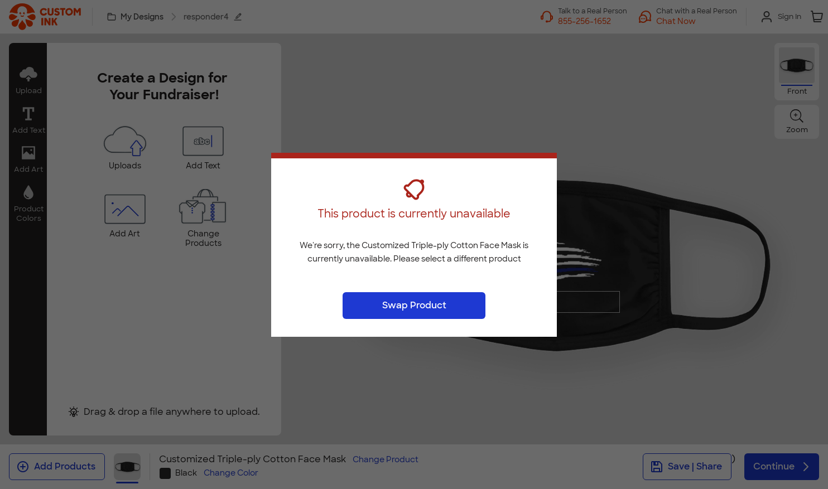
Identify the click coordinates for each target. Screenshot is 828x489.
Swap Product (414, 305)
